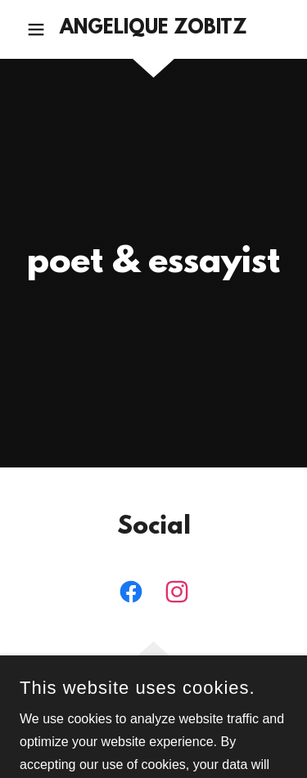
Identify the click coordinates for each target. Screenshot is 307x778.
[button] (40, 29)
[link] (153, 29)
